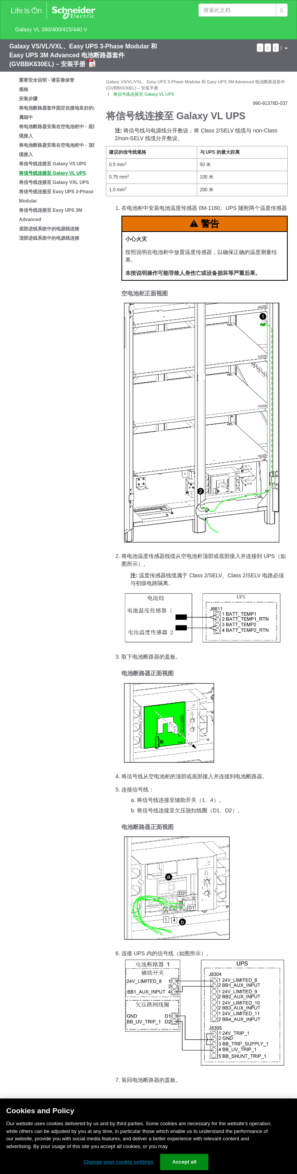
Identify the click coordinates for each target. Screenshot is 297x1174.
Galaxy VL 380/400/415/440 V (51, 29)
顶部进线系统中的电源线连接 (49, 238)
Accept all (184, 1162)
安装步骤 (28, 98)
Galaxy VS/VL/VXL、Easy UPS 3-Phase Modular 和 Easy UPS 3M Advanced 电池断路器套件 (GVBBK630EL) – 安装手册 (83, 55)
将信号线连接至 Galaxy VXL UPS (54, 182)
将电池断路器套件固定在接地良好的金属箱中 (58, 112)
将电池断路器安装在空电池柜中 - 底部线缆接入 (60, 131)
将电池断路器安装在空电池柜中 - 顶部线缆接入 (60, 149)
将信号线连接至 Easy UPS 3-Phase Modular (56, 196)
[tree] (51, 159)
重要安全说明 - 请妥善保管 (46, 80)
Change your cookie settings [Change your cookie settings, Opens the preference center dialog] (119, 1162)
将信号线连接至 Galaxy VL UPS (52, 173)
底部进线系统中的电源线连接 (49, 229)
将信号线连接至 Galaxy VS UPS (52, 163)
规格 (23, 89)
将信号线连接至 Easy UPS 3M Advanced (50, 215)
